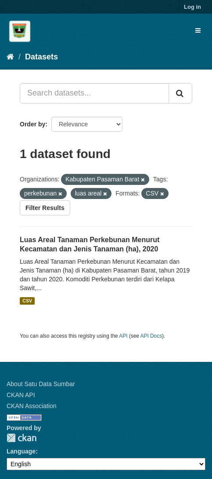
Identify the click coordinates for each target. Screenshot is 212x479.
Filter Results (45, 207)
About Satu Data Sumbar (41, 383)
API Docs (151, 336)
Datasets (41, 56)
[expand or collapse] (197, 30)
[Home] (10, 56)
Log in (192, 7)
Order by (32, 124)
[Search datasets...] (94, 93)
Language (21, 451)
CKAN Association (32, 405)
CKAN (21, 437)
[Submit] (180, 93)
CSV (27, 300)
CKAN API (21, 394)
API (123, 336)
